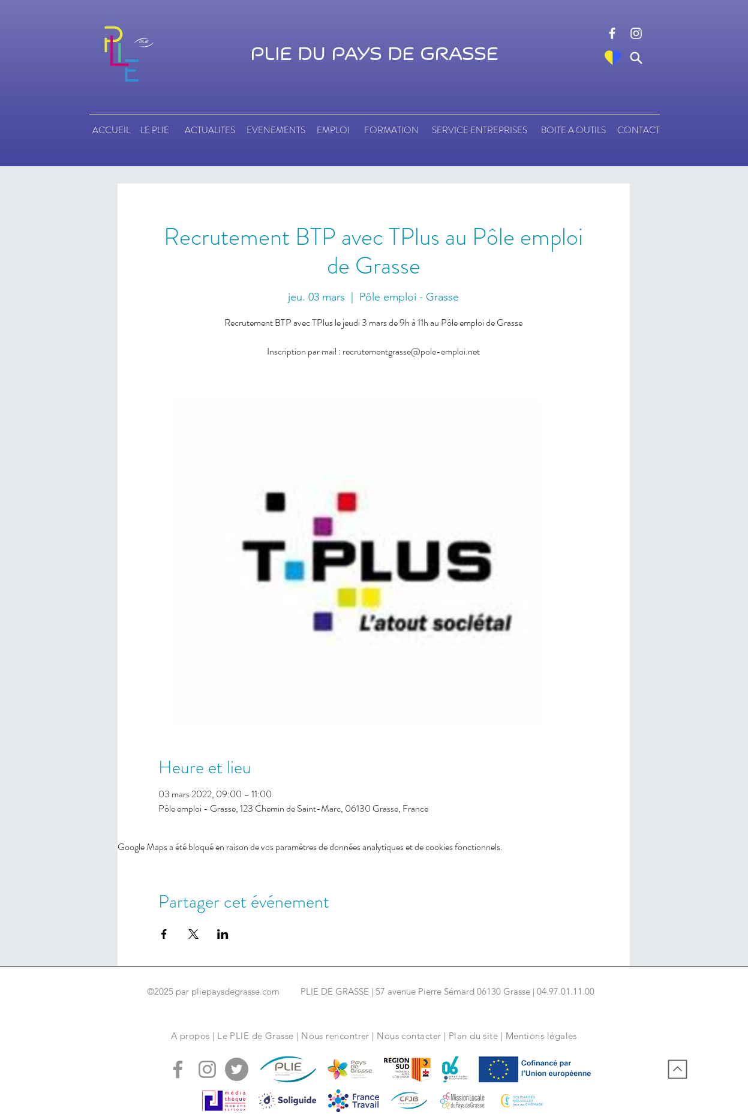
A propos (190, 1035)
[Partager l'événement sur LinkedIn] (223, 934)
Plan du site (473, 1035)
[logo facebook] (612, 33)
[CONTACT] (638, 130)
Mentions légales (541, 1035)
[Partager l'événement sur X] (193, 934)
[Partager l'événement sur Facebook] (164, 934)
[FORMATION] (391, 130)
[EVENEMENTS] (276, 130)
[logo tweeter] (236, 1069)
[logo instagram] (636, 33)
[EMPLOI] (333, 130)
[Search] (636, 57)
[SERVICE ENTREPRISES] (479, 130)
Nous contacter (409, 1035)
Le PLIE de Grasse (255, 1035)
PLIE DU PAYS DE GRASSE (374, 54)
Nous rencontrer (335, 1035)
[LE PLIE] (155, 130)
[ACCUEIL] (111, 130)
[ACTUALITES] (210, 130)
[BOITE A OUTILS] (573, 130)
